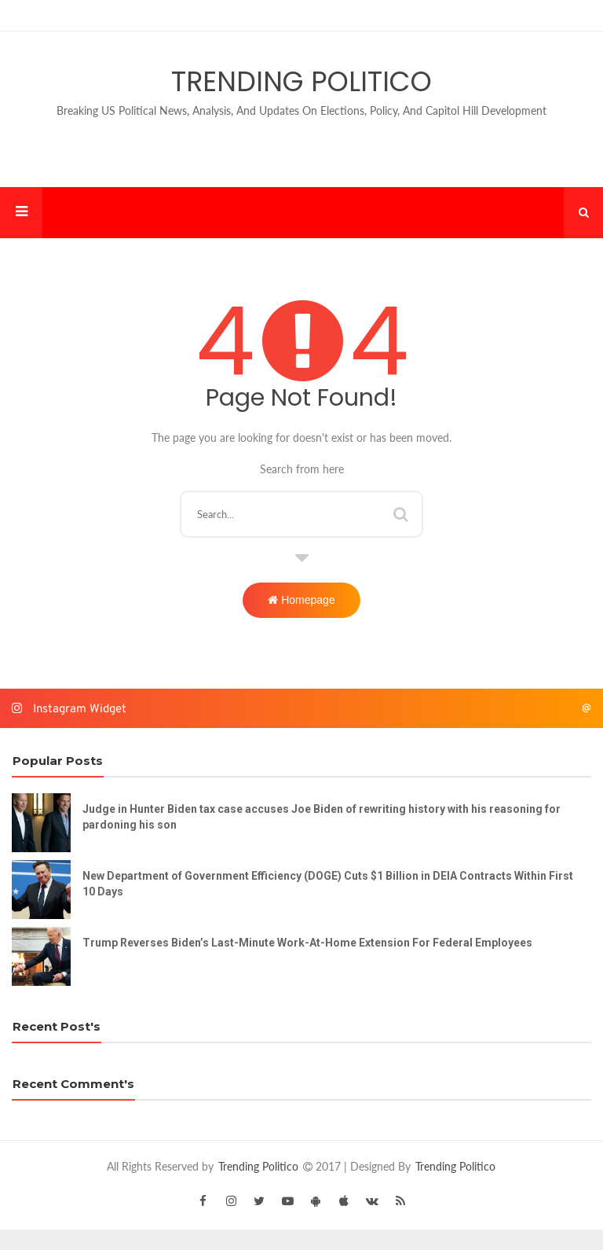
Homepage (301, 600)
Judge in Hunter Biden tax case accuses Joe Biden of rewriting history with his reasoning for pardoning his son (321, 817)
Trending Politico (301, 82)
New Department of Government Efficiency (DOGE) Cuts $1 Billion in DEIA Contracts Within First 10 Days (327, 883)
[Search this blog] (301, 514)
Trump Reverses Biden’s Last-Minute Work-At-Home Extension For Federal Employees (307, 942)
